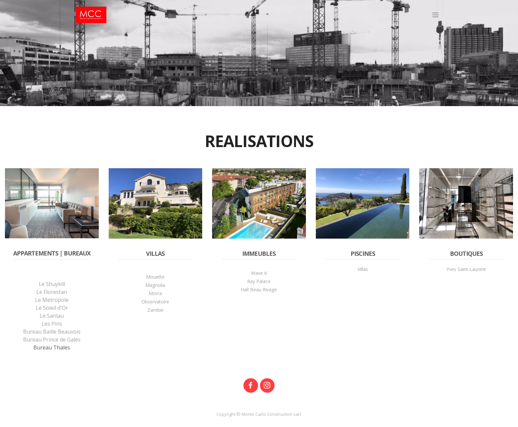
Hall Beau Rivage (259, 296)
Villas (362, 271)
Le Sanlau (52, 336)
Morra (155, 305)
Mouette (155, 289)
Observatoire (155, 313)
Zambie (155, 322)
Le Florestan (51, 312)
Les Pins (52, 344)
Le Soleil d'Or (52, 328)
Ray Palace (259, 288)
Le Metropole (52, 320)
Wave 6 (259, 280)
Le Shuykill (52, 304)
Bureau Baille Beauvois (52, 352)
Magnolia (155, 297)
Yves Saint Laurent (466, 271)
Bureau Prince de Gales (52, 360)
